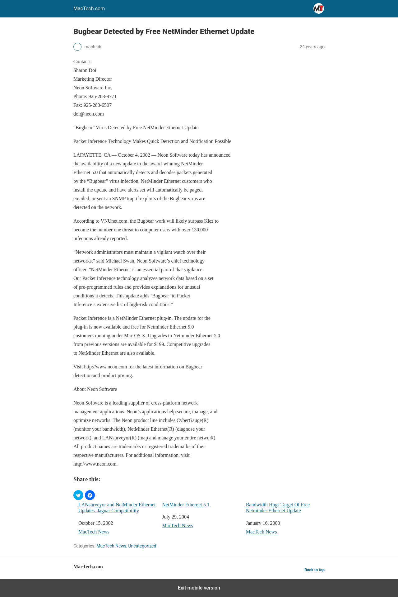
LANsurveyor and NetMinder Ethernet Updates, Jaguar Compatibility (116, 507)
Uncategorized (142, 545)
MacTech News (93, 531)
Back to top (314, 569)
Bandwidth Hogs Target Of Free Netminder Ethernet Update (278, 507)
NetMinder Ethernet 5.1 (185, 504)
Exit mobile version (199, 588)
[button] (78, 495)
